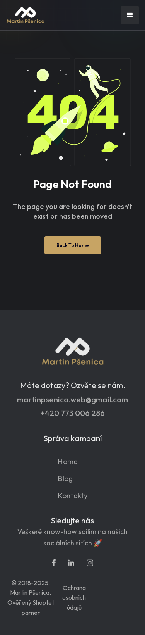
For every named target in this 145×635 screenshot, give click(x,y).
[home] (44, 15)
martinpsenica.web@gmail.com (72, 403)
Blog (65, 482)
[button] (130, 15)
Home (68, 465)
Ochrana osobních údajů (74, 597)
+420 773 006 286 (72, 417)
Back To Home (72, 245)
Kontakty (73, 499)
